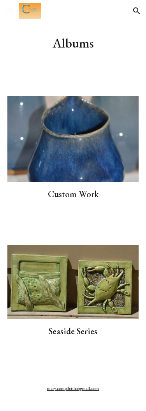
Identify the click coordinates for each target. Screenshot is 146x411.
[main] (73, 43)
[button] (9, 10)
